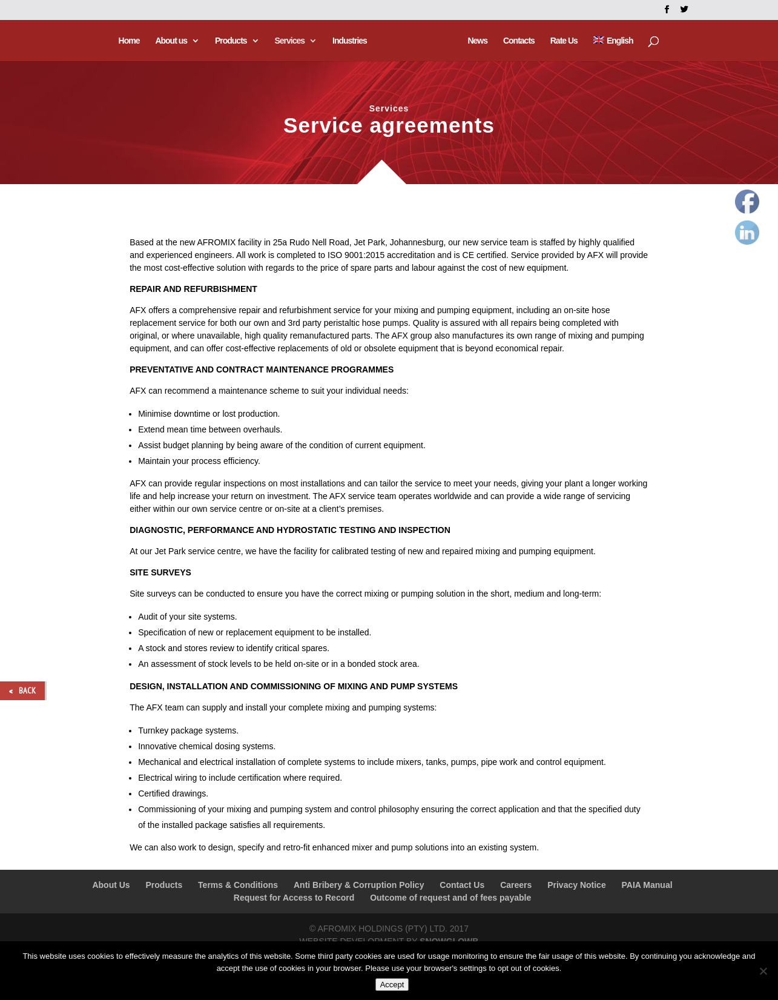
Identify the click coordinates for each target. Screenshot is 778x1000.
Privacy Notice (576, 885)
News (476, 40)
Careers (516, 885)
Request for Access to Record (294, 897)
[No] (763, 971)
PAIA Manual (647, 885)
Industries (351, 40)
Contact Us (462, 885)
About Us (111, 885)
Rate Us (562, 40)
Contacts (517, 40)
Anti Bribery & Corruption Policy (359, 885)
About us (173, 40)
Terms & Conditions (238, 885)
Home (130, 40)
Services (291, 40)
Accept (392, 984)
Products (232, 40)
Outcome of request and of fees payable (450, 897)
